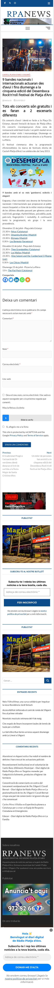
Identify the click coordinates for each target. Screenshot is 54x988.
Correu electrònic (11, 364)
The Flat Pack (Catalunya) (20, 270)
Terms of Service (35, 435)
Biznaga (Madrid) (19, 238)
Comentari (8, 318)
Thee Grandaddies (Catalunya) (25, 249)
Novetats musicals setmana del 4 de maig (21, 718)
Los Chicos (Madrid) (19, 262)
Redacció (7, 100)
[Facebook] (5, 279)
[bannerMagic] (26, 527)
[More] (27, 279)
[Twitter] (10, 279)
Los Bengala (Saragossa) (21, 241)
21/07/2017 (19, 100)
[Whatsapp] (22, 279)
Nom (5, 349)
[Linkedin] (16, 279)
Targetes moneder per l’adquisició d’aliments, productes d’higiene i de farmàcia (24, 774)
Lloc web (6, 379)
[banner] (27, 20)
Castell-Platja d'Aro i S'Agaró (16, 75)
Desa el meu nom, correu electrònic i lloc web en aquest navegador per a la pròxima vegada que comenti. (26, 399)
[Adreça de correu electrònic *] (27, 957)
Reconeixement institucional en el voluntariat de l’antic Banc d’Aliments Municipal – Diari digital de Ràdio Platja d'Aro (26, 767)
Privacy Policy (16, 435)
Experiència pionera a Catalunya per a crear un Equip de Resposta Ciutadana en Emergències (24, 807)
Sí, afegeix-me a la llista (15, 427)
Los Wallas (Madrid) (20, 252)
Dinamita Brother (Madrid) (24, 234)
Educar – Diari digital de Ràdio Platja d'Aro (22, 816)
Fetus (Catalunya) (19, 231)
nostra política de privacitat (21, 978)
